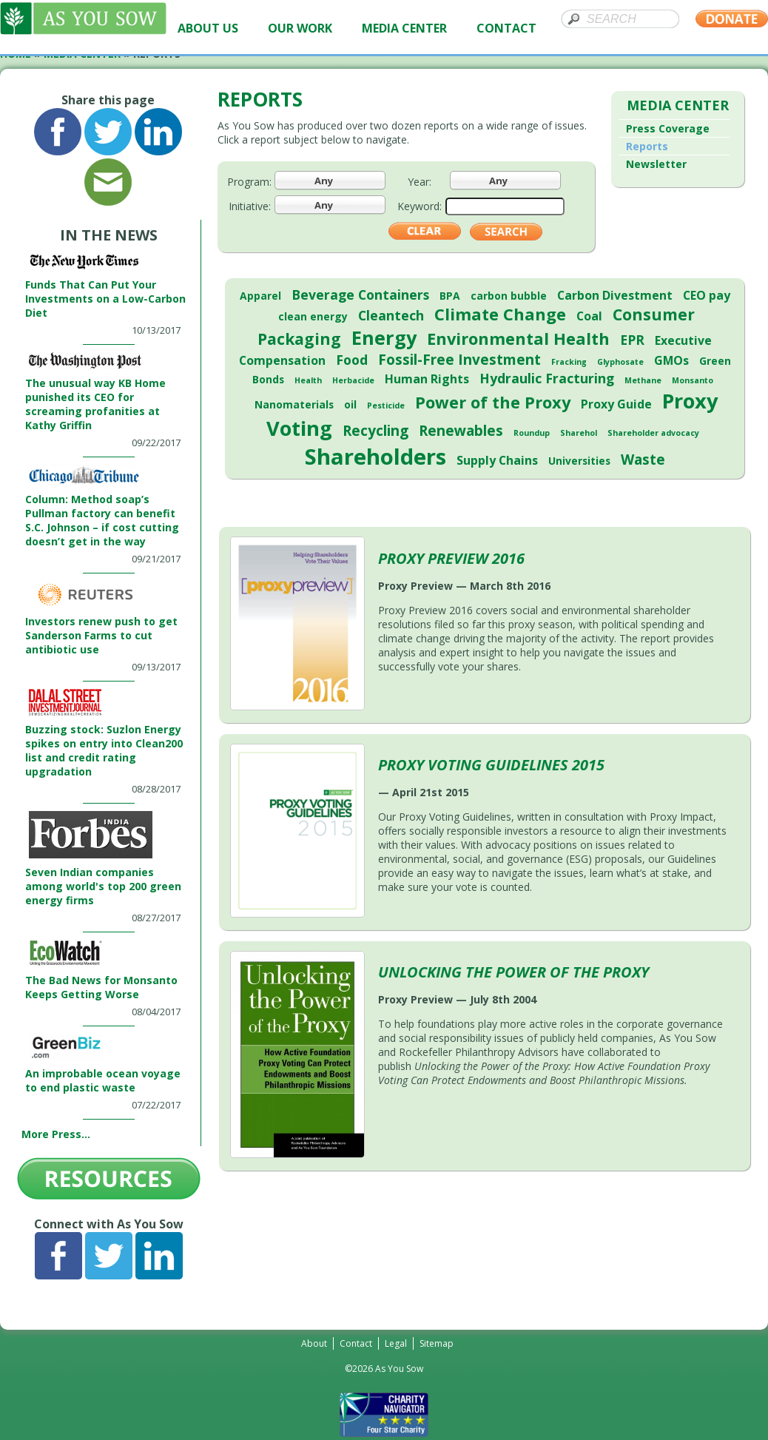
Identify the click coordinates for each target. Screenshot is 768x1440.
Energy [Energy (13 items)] (384, 337)
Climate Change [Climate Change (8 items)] (500, 314)
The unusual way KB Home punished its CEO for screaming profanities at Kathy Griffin (95, 404)
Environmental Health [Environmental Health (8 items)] (518, 338)
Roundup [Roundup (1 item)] (531, 433)
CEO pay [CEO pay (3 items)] (706, 295)
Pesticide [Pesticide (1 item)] (386, 405)
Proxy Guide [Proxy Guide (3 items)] (616, 404)
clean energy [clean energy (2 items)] (313, 316)
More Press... (55, 1134)
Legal (396, 1343)
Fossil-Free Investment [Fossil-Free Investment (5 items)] (459, 359)
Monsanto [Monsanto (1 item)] (692, 380)
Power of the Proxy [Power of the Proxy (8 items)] (492, 402)
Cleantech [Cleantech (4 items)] (391, 315)
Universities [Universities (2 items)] (579, 461)
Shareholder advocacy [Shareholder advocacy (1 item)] (653, 433)
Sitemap (437, 1343)
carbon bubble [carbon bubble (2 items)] (509, 296)
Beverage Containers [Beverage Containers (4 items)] (360, 294)
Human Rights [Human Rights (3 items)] (427, 379)
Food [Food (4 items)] (352, 360)
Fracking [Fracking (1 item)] (569, 362)
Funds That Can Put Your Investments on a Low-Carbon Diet (105, 298)
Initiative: (250, 206)
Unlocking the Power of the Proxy (513, 972)
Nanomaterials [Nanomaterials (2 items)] (294, 404)
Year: (419, 182)
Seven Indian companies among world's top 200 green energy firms (103, 886)
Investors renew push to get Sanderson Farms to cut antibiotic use (101, 635)
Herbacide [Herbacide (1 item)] (353, 380)
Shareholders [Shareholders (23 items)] (375, 456)
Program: (249, 182)
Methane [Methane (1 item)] (642, 380)
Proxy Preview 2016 (451, 558)
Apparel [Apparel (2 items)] (260, 296)
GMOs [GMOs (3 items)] (671, 360)
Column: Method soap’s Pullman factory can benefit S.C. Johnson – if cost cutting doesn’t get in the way (102, 520)
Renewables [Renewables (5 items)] (461, 430)
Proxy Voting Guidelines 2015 (491, 765)
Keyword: (419, 206)
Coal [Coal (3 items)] (589, 316)
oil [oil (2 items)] (350, 404)
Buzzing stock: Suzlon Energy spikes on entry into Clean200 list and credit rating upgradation (104, 750)
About (314, 1343)
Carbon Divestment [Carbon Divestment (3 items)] (615, 295)
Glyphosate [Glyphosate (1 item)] (620, 362)
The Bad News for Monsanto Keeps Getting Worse (101, 987)
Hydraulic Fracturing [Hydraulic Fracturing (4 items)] (546, 378)
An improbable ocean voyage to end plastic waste (103, 1080)
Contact (356, 1343)
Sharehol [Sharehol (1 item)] (578, 433)
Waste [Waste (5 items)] (643, 459)
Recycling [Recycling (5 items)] (375, 430)
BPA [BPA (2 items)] (449, 296)
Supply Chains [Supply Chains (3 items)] (497, 460)
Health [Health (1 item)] (308, 380)
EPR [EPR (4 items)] (632, 340)
